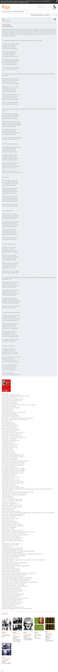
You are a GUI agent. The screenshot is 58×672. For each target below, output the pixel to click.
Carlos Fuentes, (12, 537)
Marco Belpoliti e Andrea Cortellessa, (22, 554)
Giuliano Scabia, (10, 403)
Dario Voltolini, (8, 497)
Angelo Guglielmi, (15, 562)
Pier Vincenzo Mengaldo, (15, 598)
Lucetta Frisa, (8, 475)
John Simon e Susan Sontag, (12, 399)
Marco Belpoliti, (10, 394)
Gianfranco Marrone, (16, 565)
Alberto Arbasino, (9, 521)
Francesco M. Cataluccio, (10, 523)
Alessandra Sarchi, (18, 551)
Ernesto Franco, (9, 459)
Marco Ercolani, (10, 428)
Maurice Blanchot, (8, 478)
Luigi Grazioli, (10, 440)
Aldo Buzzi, (9, 413)
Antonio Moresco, (8, 484)
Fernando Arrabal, (15, 534)
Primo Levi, (12, 499)
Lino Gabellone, (14, 487)
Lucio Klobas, (7, 443)
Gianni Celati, (14, 419)
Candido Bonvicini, (13, 526)
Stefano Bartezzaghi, (12, 552)
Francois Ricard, (11, 539)
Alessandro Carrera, (13, 464)
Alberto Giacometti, (18, 492)
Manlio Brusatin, (9, 527)
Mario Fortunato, (6, 421)
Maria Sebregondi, (15, 461)
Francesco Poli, (16, 579)
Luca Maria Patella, (11, 477)
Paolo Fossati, (8, 517)
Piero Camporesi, (19, 404)
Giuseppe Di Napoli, (14, 574)
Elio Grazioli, (12, 456)
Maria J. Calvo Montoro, (15, 586)
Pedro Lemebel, (9, 401)
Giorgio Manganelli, (8, 409)
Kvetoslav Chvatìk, (10, 536)
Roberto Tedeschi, (7, 520)
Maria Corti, (11, 595)
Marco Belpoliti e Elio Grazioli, (13, 468)
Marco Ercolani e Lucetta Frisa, (12, 483)
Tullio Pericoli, (12, 481)
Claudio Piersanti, (10, 444)
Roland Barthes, (10, 545)
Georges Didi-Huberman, (12, 540)
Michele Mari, (9, 406)
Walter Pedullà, (15, 580)
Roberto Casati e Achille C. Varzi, (14, 583)
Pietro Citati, (13, 593)
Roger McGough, (8, 528)
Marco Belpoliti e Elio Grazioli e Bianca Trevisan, (23, 559)
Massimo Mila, (12, 505)
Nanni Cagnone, (9, 438)
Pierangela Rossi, (9, 474)
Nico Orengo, (8, 422)
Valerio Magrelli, (10, 425)
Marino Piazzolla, (12, 524)
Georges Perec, (14, 533)
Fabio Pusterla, (12, 515)
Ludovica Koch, (12, 602)
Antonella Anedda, (7, 496)
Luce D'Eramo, (8, 502)
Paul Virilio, (9, 508)
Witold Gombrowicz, (18, 531)
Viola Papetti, (10, 604)
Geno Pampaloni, (9, 605)
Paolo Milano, (13, 585)
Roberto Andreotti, (16, 608)
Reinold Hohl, (27, 489)
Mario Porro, (9, 427)
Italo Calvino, (11, 570)
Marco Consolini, (19, 573)
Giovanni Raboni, (9, 592)
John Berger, (7, 490)
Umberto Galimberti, (12, 506)
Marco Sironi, (10, 416)
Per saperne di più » (23, 2)
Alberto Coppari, (10, 458)
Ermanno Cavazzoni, (11, 543)
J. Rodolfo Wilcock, (11, 588)
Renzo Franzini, (7, 449)
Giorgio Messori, (12, 432)
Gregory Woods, (12, 400)
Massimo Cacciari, (10, 518)
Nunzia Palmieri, (20, 582)
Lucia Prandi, (12, 465)
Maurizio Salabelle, (8, 452)
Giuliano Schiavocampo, (10, 434)
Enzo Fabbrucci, (9, 453)
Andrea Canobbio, (10, 415)
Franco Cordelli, (11, 407)
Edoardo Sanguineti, (12, 599)
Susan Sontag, (9, 397)
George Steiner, (10, 503)
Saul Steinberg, (13, 412)
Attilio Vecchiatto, (11, 557)
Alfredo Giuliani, (12, 576)
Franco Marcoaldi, (12, 530)
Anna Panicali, (11, 480)
